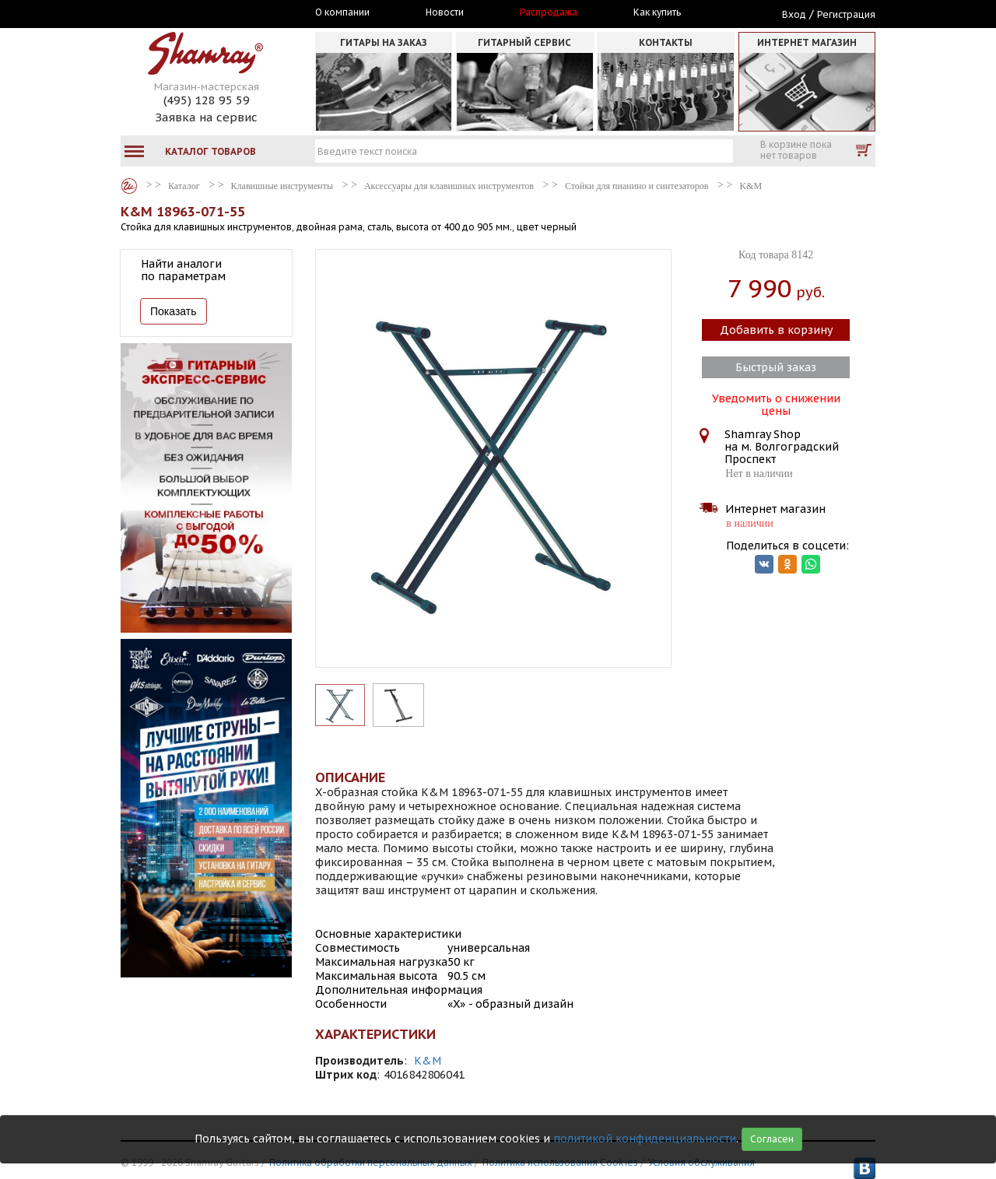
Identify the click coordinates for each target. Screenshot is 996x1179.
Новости (445, 12)
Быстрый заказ (775, 367)
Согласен (772, 1139)
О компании (342, 12)
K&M (427, 1061)
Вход (794, 14)
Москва (192, 13)
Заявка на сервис (206, 117)
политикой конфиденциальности (644, 1139)
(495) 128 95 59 (206, 100)
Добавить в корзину (776, 330)
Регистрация (846, 14)
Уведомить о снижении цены (776, 403)
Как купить (657, 12)
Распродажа (548, 12)
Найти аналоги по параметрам (183, 270)
